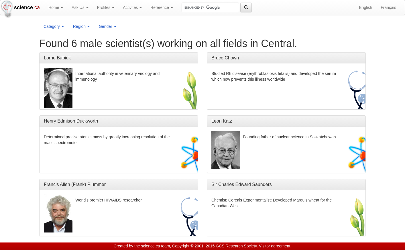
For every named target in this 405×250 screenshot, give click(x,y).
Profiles (106, 7)
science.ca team (155, 246)
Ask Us (80, 7)
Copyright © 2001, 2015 (193, 246)
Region (81, 26)
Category (54, 26)
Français (388, 7)
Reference (161, 7)
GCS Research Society (236, 246)
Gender (107, 26)
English (365, 7)
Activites (132, 7)
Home (55, 7)
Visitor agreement (274, 246)
